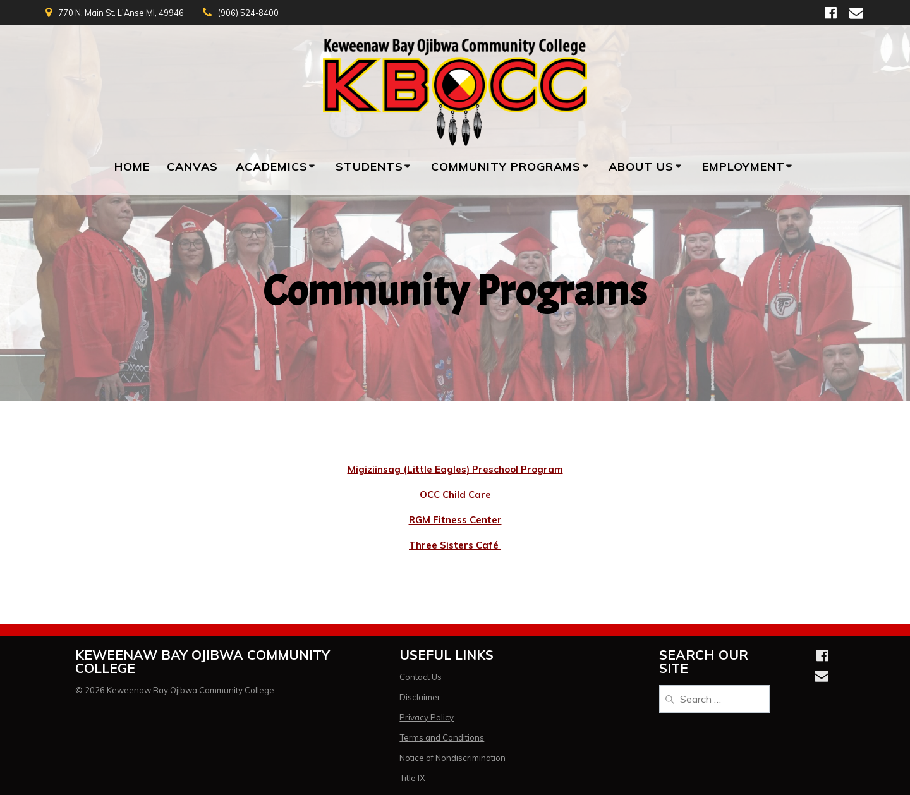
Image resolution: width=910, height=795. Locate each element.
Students (369, 166)
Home (132, 166)
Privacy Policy (426, 717)
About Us (641, 166)
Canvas (192, 166)
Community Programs (506, 166)
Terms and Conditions (441, 737)
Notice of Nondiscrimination (452, 758)
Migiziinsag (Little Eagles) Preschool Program (455, 469)
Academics (272, 166)
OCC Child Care (455, 495)
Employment (743, 166)
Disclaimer (419, 697)
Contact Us (420, 677)
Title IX (412, 778)
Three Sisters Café (455, 545)
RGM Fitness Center (455, 520)
